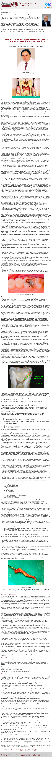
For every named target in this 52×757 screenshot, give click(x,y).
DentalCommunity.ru (7, 754)
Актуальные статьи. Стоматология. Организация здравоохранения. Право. (30, 9)
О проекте (21, 1)
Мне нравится (32, 749)
